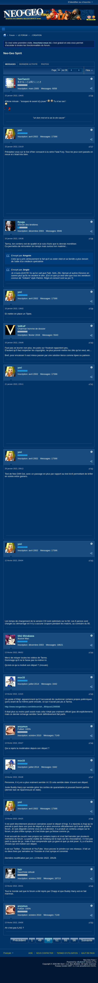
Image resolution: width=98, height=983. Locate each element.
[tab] (10, 64)
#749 (91, 886)
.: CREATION (36, 35)
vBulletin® (81, 962)
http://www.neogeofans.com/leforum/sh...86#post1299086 (32, 706)
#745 (91, 694)
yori (20, 130)
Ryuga (21, 222)
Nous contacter (44, 953)
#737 (91, 147)
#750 (91, 923)
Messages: (46, 88)
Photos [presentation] (45, 64)
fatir (20, 869)
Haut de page (88, 953)
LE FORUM (22, 35)
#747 (91, 777)
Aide (30, 953)
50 (48, 940)
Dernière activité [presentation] (28, 64)
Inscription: (23, 88)
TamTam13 (23, 79)
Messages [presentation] (10, 64)
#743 (91, 561)
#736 (91, 96)
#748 (91, 819)
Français (8, 953)
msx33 (21, 677)
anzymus (23, 726)
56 (74, 940)
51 (57, 940)
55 (65, 940)
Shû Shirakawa (26, 636)
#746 (91, 743)
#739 (91, 309)
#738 (91, 239)
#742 (91, 469)
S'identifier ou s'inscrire (80, 2)
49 (39, 940)
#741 (91, 384)
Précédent (19, 940)
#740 (91, 343)
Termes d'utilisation (67, 953)
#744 (91, 653)
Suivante (86, 940)
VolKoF (22, 326)
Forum (12, 35)
